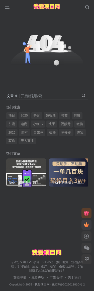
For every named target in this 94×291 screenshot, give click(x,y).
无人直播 (27, 141)
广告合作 (56, 277)
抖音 (37, 115)
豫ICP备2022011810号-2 (68, 284)
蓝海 (52, 132)
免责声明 (37, 277)
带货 (64, 115)
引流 (12, 124)
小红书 (38, 124)
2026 (12, 132)
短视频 (51, 115)
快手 (52, 124)
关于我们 (74, 277)
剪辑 (77, 115)
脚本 (24, 132)
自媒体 (38, 132)
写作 (12, 141)
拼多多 (66, 132)
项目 (12, 115)
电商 (24, 124)
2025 (24, 115)
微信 (79, 124)
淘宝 (80, 132)
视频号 (66, 124)
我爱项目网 (42, 284)
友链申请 (19, 277)
